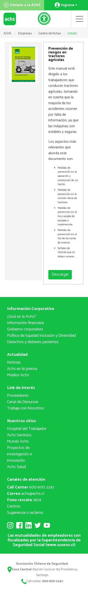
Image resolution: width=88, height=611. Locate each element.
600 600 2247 (30, 487)
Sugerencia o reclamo (25, 512)
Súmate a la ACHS (22, 5)
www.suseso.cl (60, 544)
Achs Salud (16, 466)
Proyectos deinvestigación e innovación (19, 454)
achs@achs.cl (25, 493)
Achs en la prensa (22, 368)
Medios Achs (18, 375)
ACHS (7, 33)
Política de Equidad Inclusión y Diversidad (41, 335)
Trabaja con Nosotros (25, 408)
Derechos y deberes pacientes (33, 341)
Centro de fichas (49, 33)
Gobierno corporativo (25, 329)
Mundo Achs (18, 441)
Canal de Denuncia (22, 401)
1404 (24, 500)
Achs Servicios (19, 435)
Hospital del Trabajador (26, 428)
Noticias (14, 362)
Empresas (25, 33)
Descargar (60, 274)
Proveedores (18, 395)
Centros (13, 506)
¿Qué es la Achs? (21, 316)
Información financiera (25, 322)
